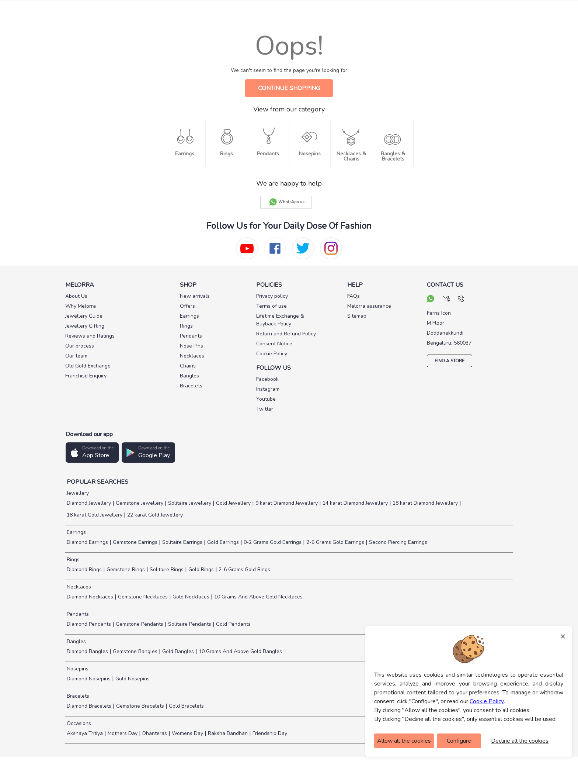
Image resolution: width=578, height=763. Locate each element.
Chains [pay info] (188, 365)
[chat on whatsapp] (430, 299)
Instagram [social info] (267, 389)
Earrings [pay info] (189, 316)
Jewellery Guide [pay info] (83, 316)
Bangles (75, 641)
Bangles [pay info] (189, 375)
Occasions (78, 723)
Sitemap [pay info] (356, 316)
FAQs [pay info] (353, 296)
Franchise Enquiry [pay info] (86, 375)
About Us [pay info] (76, 296)
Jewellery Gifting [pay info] (84, 325)
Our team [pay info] (76, 355)
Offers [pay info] (187, 306)
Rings (72, 559)
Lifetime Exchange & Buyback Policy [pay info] (280, 320)
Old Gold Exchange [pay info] (88, 365)
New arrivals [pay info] (195, 296)
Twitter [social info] (264, 408)
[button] (92, 452)
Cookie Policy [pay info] (271, 353)
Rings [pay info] (186, 325)
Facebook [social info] (267, 379)
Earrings (75, 532)
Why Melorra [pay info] (80, 306)
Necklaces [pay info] (192, 355)
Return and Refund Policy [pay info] (286, 333)
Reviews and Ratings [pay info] (90, 335)
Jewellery (77, 493)
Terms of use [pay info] (271, 306)
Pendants (77, 614)
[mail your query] (446, 299)
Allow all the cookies (404, 741)
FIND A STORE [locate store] (449, 361)
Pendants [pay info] (191, 335)
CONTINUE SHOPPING (289, 88)
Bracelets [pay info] (191, 385)
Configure (459, 741)
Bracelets (77, 696)
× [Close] (562, 636)
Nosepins (76, 668)
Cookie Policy (487, 701)
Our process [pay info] (79, 345)
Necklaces (78, 586)
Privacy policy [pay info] (272, 296)
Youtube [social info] (266, 399)
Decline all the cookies (520, 741)
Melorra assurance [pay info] (369, 306)
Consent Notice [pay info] (274, 343)
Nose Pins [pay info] (191, 345)
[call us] (461, 299)
